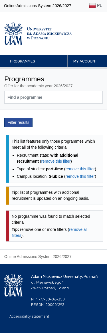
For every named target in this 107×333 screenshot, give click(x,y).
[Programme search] (53, 97)
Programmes (22, 61)
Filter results (18, 122)
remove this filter (56, 161)
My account (85, 61)
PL (95, 6)
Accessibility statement (29, 316)
